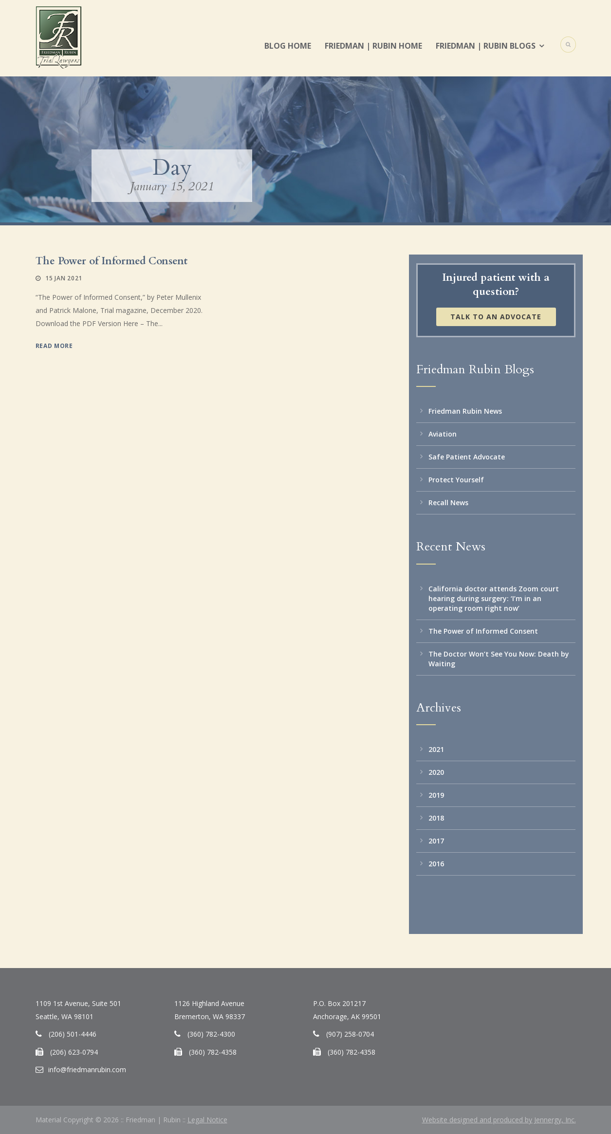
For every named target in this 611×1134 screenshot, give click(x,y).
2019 (436, 795)
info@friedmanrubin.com (87, 1069)
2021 (436, 749)
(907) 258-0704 (350, 1034)
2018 (436, 818)
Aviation (442, 434)
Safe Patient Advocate (466, 456)
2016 (436, 863)
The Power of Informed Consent (111, 261)
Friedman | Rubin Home (373, 45)
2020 (436, 772)
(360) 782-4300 (211, 1034)
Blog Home (287, 45)
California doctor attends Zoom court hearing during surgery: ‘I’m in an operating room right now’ (493, 598)
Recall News (448, 502)
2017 (436, 840)
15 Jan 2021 (63, 278)
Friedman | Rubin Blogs (486, 45)
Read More (54, 346)
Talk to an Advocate (495, 316)
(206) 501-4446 (72, 1034)
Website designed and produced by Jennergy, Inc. (499, 1119)
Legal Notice (207, 1119)
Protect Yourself (456, 479)
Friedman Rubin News (465, 411)
